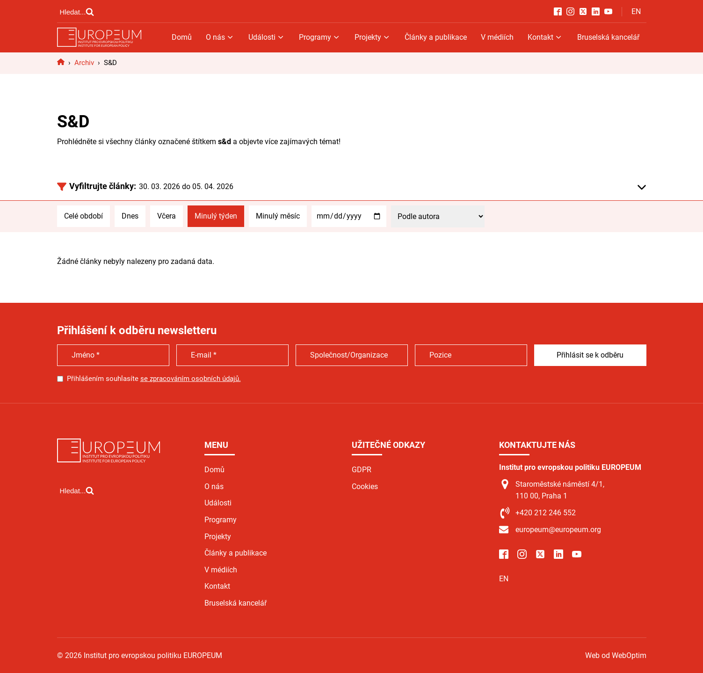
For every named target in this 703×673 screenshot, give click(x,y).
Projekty (373, 37)
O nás (220, 37)
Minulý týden (216, 216)
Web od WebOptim (615, 655)
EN (636, 11)
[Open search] (77, 11)
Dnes (130, 216)
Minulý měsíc (278, 216)
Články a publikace (436, 37)
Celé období (83, 216)
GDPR (361, 469)
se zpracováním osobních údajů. (190, 378)
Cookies (365, 486)
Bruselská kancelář (608, 37)
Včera (166, 216)
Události (266, 37)
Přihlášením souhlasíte (154, 378)
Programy (320, 37)
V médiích (497, 37)
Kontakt (545, 37)
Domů (182, 37)
